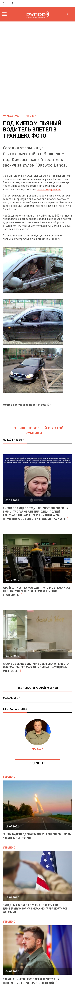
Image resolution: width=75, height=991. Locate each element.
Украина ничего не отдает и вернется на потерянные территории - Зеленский (31, 981)
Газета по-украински (49, 189)
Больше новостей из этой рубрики (37, 430)
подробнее (37, 763)
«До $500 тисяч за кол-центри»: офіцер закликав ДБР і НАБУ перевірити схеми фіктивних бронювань (36, 591)
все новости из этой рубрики (37, 688)
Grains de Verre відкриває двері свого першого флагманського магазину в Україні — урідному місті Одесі (36, 667)
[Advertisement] (37, 61)
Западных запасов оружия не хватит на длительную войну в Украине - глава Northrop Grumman (35, 908)
